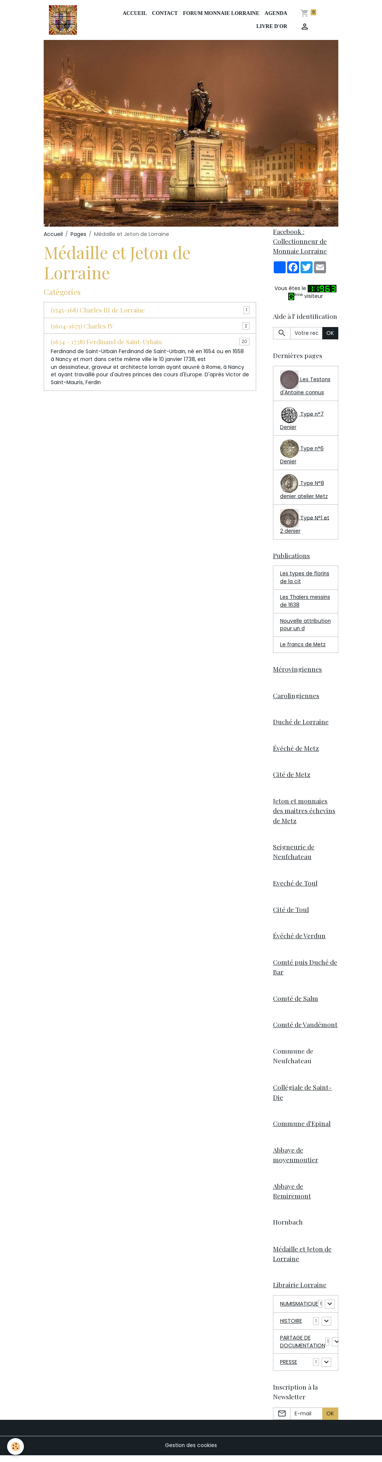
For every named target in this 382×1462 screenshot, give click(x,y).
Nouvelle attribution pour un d (305, 627)
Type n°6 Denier (302, 454)
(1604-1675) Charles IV (82, 326)
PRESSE (288, 1369)
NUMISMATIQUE (299, 1311)
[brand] (64, 20)
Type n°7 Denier (302, 419)
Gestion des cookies (191, 1452)
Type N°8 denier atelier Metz (304, 488)
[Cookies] (15, 1446)
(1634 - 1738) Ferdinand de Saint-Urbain (106, 342)
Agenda (276, 13)
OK (330, 333)
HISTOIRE (291, 1328)
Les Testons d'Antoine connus (305, 384)
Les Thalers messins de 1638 (301, 603)
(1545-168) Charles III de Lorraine (98, 310)
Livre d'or (272, 26)
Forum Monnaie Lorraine (221, 13)
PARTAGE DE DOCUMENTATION (302, 1348)
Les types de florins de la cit (305, 579)
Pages (78, 234)
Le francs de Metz (303, 647)
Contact (165, 13)
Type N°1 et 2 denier (304, 523)
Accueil (135, 13)
